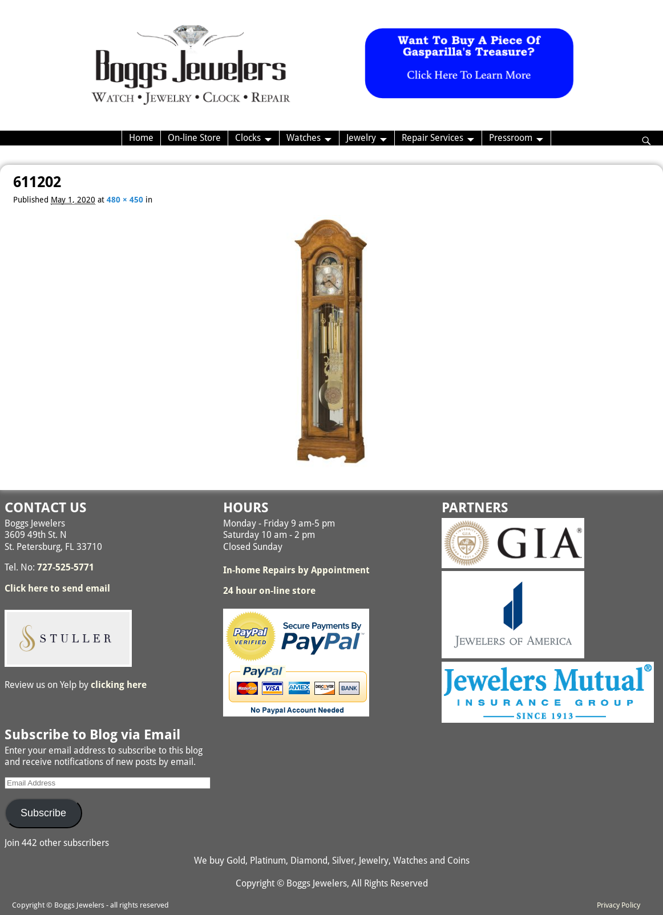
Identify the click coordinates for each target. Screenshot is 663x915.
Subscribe (43, 813)
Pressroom (510, 137)
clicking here (119, 684)
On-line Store (194, 137)
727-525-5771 (65, 567)
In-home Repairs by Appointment (296, 570)
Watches (303, 137)
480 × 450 (125, 199)
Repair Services (432, 137)
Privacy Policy (618, 905)
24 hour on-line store (269, 590)
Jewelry (361, 137)
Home (141, 137)
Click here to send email (57, 588)
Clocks (248, 137)
